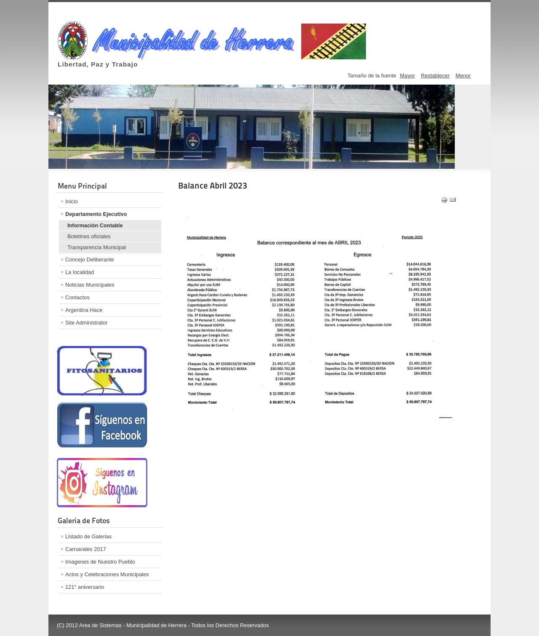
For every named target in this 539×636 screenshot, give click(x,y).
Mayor (407, 75)
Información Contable (95, 225)
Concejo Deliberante (89, 259)
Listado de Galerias (88, 536)
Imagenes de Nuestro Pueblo (100, 562)
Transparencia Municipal (96, 247)
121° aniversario (84, 587)
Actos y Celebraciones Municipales (107, 574)
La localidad (79, 272)
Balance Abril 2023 (212, 186)
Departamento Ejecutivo (96, 214)
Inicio (71, 201)
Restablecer (435, 75)
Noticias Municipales (90, 285)
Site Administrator (86, 322)
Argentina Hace (83, 310)
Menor (463, 75)
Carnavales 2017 (85, 549)
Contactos (77, 297)
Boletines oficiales (88, 236)
